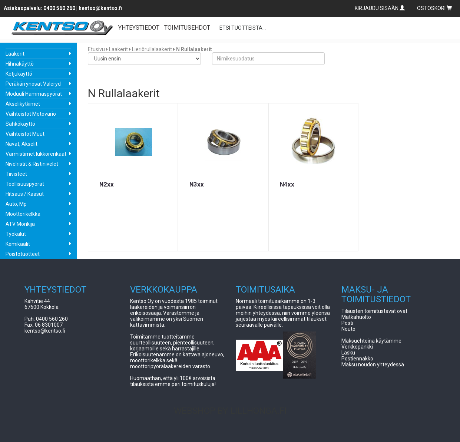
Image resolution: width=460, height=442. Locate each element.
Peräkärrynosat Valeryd (33, 84)
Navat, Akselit (21, 144)
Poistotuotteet (23, 254)
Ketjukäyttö (19, 74)
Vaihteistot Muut (25, 134)
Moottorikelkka (23, 214)
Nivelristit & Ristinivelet (32, 164)
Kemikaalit (18, 244)
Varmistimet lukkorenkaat (36, 154)
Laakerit (15, 54)
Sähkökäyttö (20, 124)
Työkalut (16, 234)
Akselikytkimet (23, 104)
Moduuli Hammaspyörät (34, 94)
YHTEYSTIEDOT (138, 27)
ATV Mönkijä (20, 224)
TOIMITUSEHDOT (187, 27)
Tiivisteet (16, 174)
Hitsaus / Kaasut (25, 194)
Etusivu (96, 49)
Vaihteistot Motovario (31, 114)
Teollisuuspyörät (25, 184)
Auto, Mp (16, 204)
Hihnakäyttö (20, 64)
